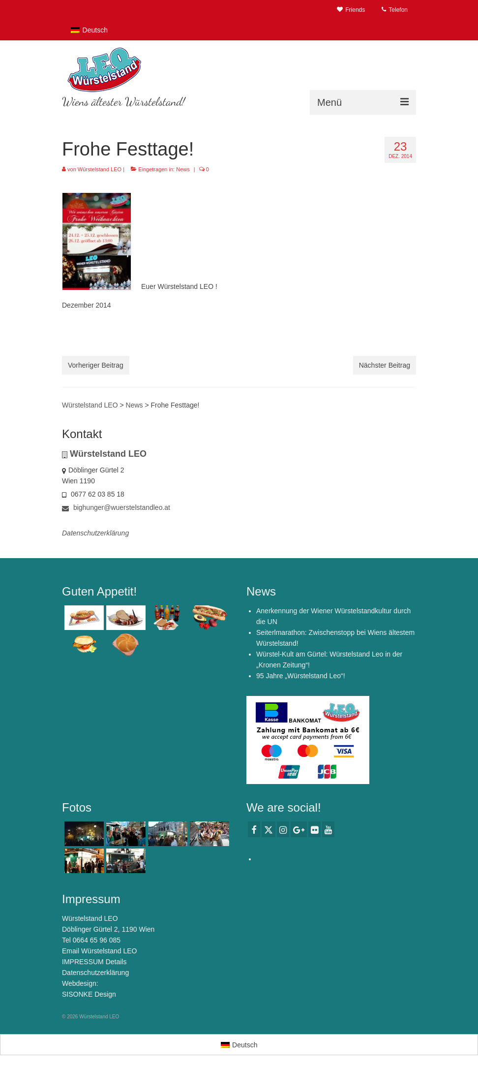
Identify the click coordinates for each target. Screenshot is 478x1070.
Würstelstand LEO (99, 169)
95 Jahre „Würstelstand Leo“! (300, 676)
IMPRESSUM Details (94, 962)
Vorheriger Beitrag (95, 365)
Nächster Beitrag (384, 365)
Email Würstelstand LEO (99, 951)
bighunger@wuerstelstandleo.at (116, 507)
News (183, 169)
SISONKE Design (89, 994)
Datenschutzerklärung (95, 972)
